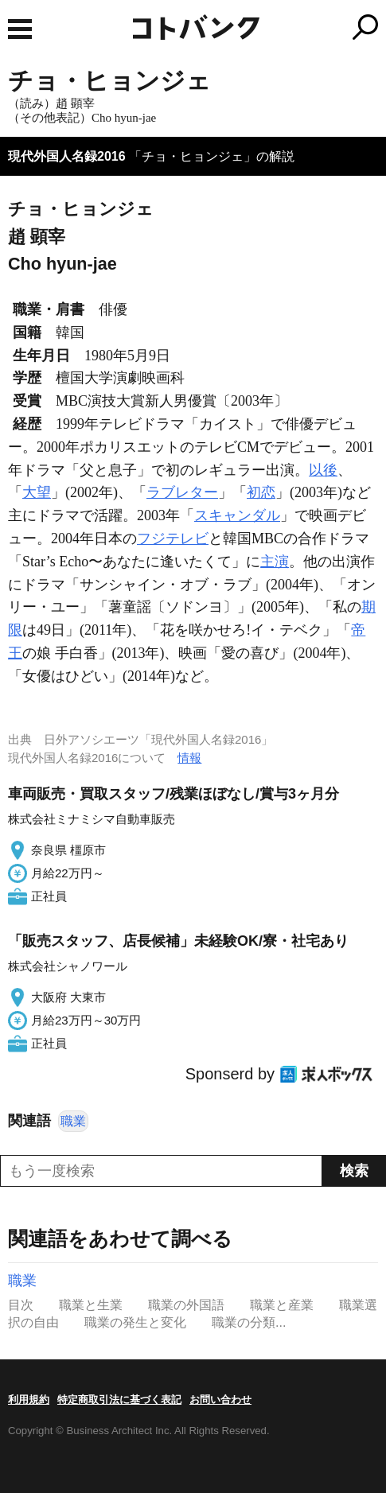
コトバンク (259, 27)
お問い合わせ (220, 1400)
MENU (20, 29)
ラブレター (182, 492)
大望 (36, 492)
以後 (323, 470)
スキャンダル (237, 515)
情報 (189, 757)
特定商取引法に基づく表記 (119, 1400)
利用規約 (28, 1400)
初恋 (261, 492)
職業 (73, 1121)
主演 (274, 562)
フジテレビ (173, 538)
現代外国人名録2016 (67, 156)
